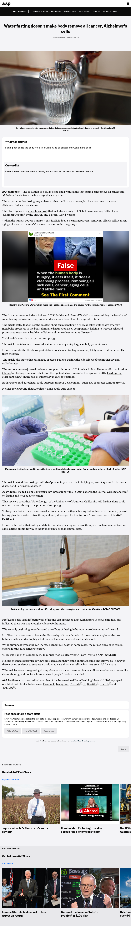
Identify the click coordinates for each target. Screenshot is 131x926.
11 (98, 683)
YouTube (7, 687)
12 (110, 683)
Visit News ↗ (7, 863)
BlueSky (92, 684)
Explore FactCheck (10, 780)
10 (81, 683)
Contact (96, 11)
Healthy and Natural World (70, 315)
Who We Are (84, 11)
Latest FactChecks (39, 11)
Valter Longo (39, 501)
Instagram (62, 684)
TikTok (104, 684)
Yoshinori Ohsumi (13, 214)
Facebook (49, 684)
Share (123, 749)
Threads (75, 684)
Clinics (6, 373)
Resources (56, 11)
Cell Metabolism (117, 492)
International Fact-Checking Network (80, 680)
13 (14, 687)
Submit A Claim (110, 11)
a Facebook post (37, 211)
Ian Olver (7, 635)
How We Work (70, 11)
